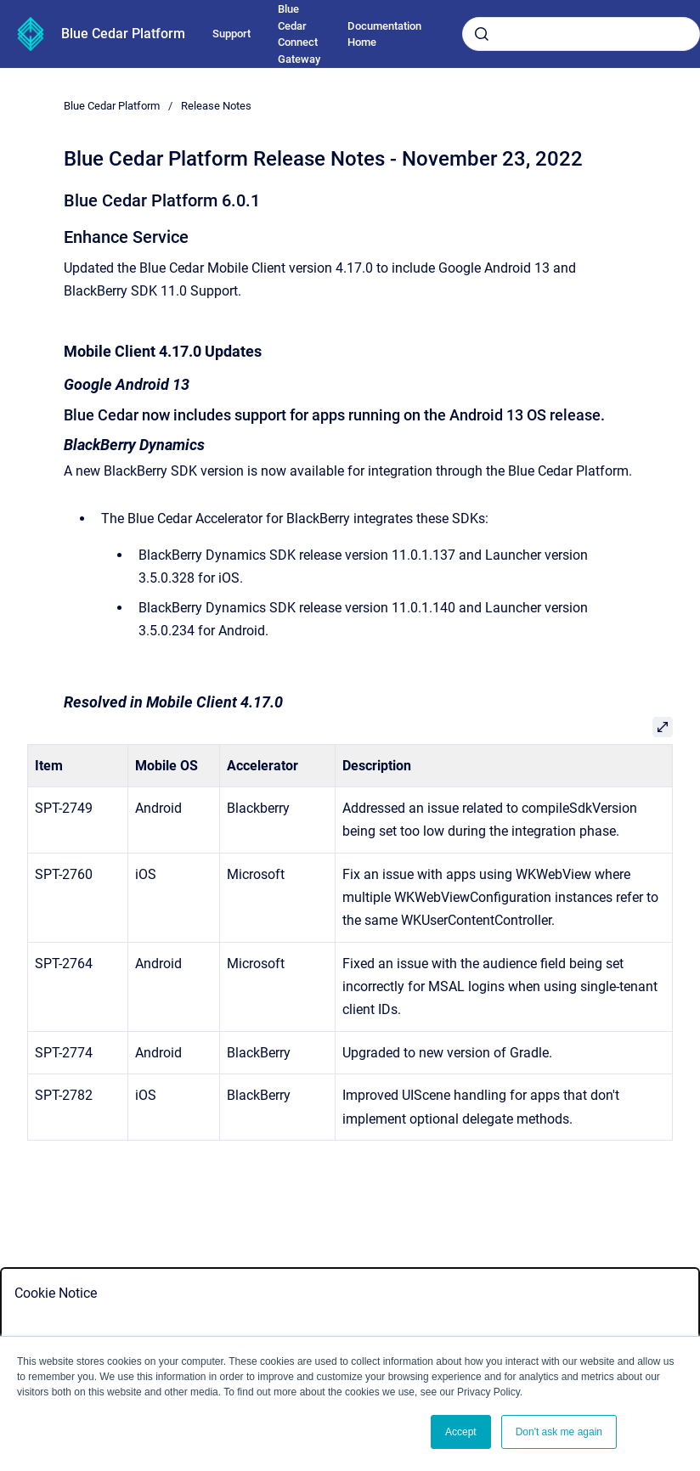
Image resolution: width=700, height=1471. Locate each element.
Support (231, 33)
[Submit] (481, 34)
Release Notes (216, 105)
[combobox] (581, 34)
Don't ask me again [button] (559, 1432)
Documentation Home (384, 34)
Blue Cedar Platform (123, 33)
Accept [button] (461, 1432)
